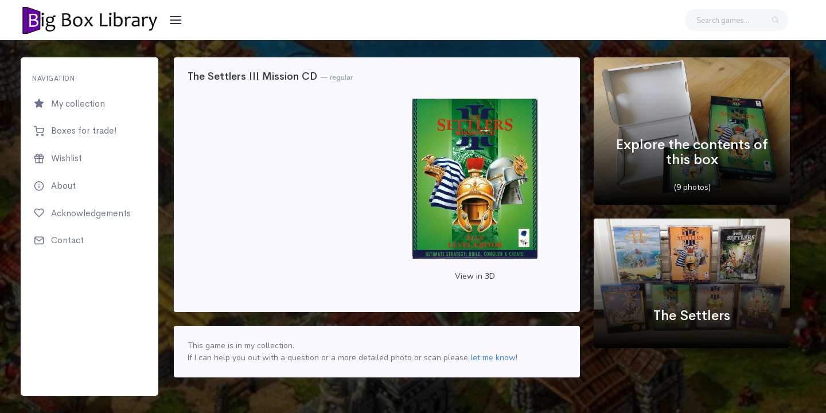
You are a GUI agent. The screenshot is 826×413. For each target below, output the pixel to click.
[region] (89, 226)
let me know (493, 357)
